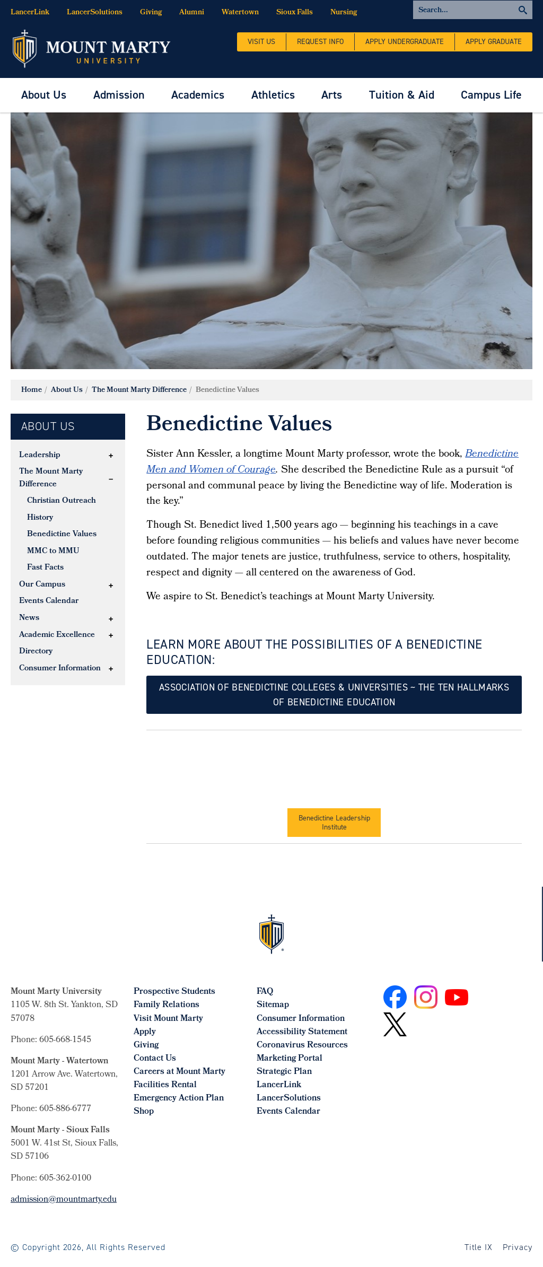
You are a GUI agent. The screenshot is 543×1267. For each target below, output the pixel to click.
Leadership (39, 455)
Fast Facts (45, 568)
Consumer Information (60, 669)
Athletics (273, 94)
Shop (144, 1112)
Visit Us (261, 42)
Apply (145, 1032)
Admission (119, 94)
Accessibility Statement (302, 1032)
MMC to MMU (53, 551)
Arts (331, 94)
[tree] (68, 563)
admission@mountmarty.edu (64, 1200)
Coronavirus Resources (302, 1045)
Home (31, 391)
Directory (35, 652)
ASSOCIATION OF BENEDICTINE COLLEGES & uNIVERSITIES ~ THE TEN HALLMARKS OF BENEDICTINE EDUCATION (334, 695)
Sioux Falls (294, 13)
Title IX (479, 1247)
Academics (197, 94)
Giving (151, 13)
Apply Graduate (494, 42)
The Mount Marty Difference (139, 391)
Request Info (320, 42)
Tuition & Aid (401, 94)
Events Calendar (48, 601)
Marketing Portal (289, 1059)
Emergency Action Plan (179, 1098)
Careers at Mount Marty (179, 1072)
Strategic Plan (284, 1072)
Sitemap (273, 1005)
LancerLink (30, 13)
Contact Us (155, 1059)
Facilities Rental (165, 1085)
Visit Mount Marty (168, 1019)
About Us (43, 94)
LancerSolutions (94, 13)
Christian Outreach (61, 501)
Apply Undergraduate (404, 42)
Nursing (343, 13)
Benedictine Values (62, 534)
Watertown (240, 13)
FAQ (265, 992)
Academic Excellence (57, 635)
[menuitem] (44, 95)
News (29, 618)
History (40, 518)
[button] (111, 456)
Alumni (191, 13)
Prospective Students (174, 992)
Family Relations (166, 1005)
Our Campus (42, 585)
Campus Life (491, 94)
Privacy (517, 1247)
